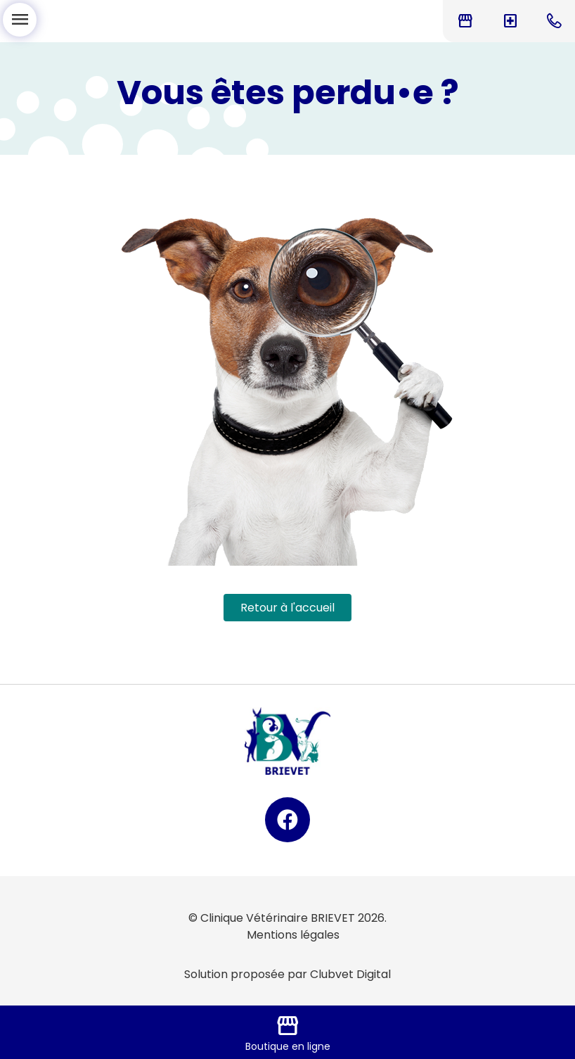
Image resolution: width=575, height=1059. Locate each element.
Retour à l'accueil (287, 608)
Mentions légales (293, 935)
